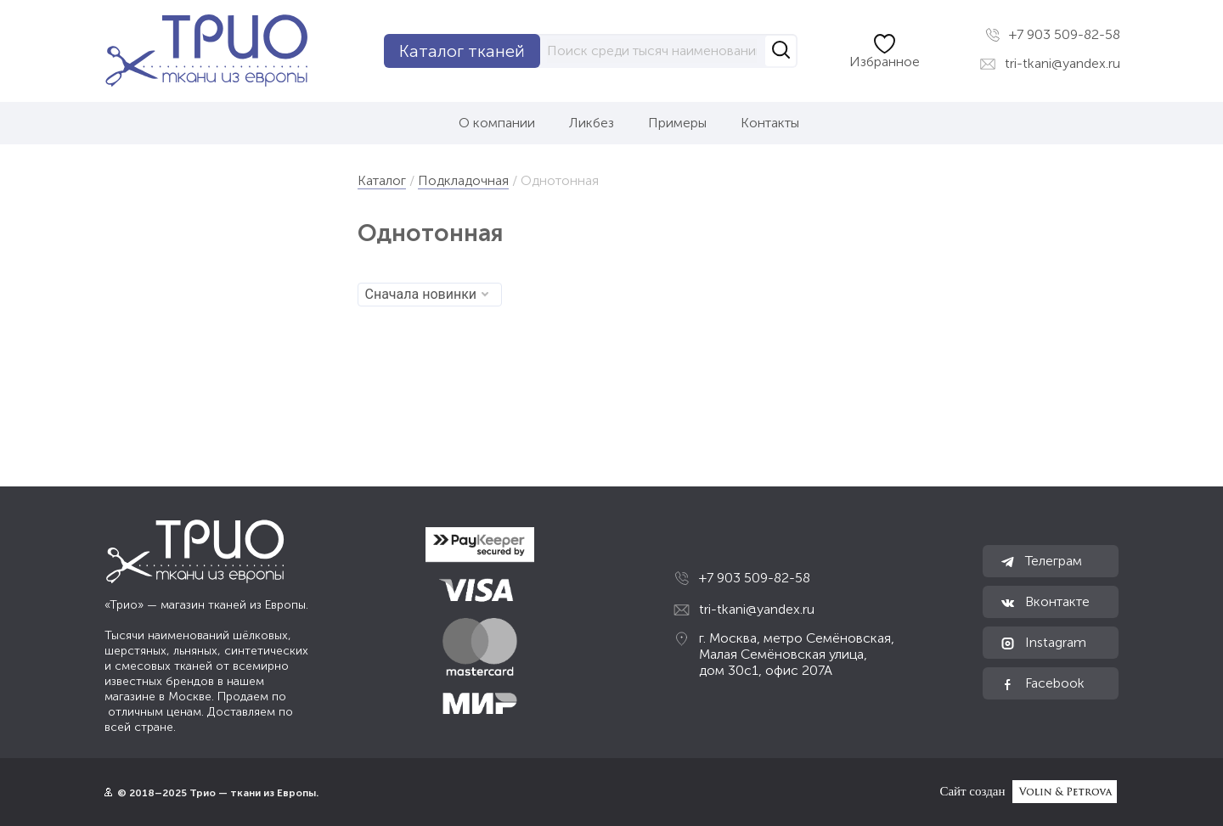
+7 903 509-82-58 (1052, 34)
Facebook (1042, 683)
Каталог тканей (462, 51)
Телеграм (1041, 561)
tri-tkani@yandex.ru (1050, 63)
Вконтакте (1045, 602)
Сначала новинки (426, 294)
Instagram (1043, 643)
